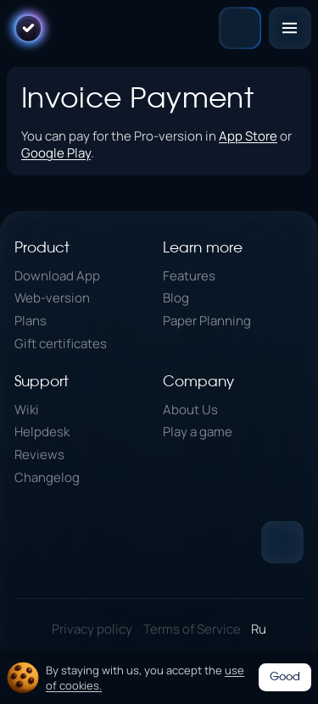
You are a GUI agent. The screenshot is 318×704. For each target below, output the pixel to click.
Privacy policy (92, 628)
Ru (258, 628)
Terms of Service (192, 628)
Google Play (56, 152)
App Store (248, 135)
